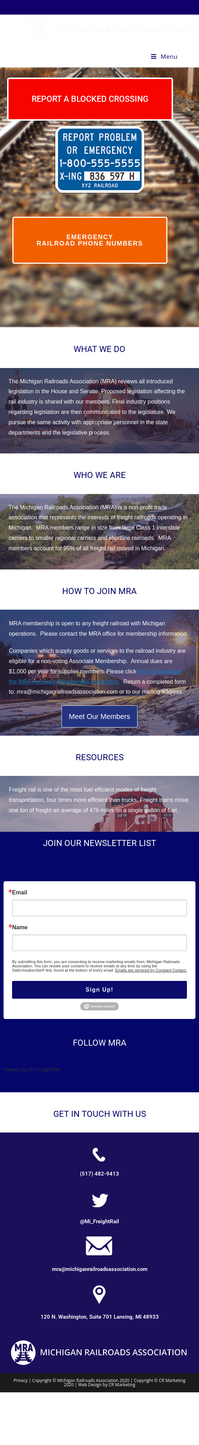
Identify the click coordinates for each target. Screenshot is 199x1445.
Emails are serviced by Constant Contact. (151, 970)
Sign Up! (100, 990)
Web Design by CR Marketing (106, 1385)
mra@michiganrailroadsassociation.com (99, 1269)
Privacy (21, 1380)
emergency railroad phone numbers (90, 240)
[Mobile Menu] (164, 56)
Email (19, 892)
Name (20, 927)
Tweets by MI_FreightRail (32, 1069)
